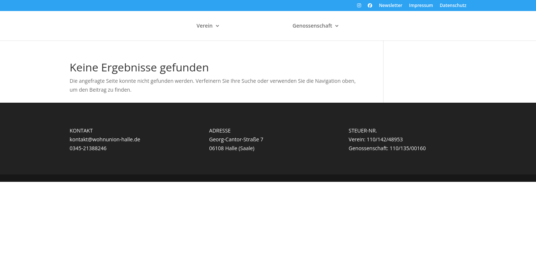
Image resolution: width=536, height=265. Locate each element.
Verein (205, 26)
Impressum (421, 5)
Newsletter (390, 5)
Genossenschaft (312, 26)
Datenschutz (453, 5)
